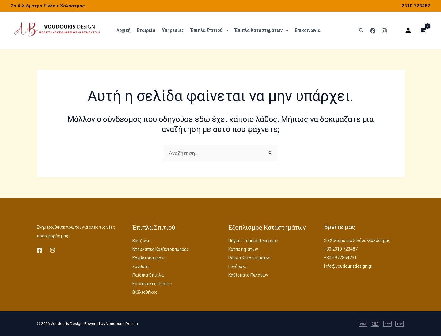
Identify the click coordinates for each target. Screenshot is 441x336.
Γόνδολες (237, 266)
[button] (223, 31)
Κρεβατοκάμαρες (149, 257)
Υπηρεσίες (172, 30)
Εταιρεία (145, 30)
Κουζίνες (141, 240)
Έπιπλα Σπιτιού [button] (207, 31)
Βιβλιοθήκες (145, 292)
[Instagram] (384, 31)
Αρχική (123, 30)
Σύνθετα (140, 266)
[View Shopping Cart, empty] (423, 30)
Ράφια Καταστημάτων (250, 257)
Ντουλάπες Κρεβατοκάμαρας (160, 249)
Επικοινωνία (305, 30)
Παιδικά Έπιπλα (148, 275)
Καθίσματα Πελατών (248, 275)
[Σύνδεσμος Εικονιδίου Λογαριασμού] (408, 30)
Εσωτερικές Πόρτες (152, 283)
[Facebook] (372, 31)
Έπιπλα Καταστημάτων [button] (259, 31)
